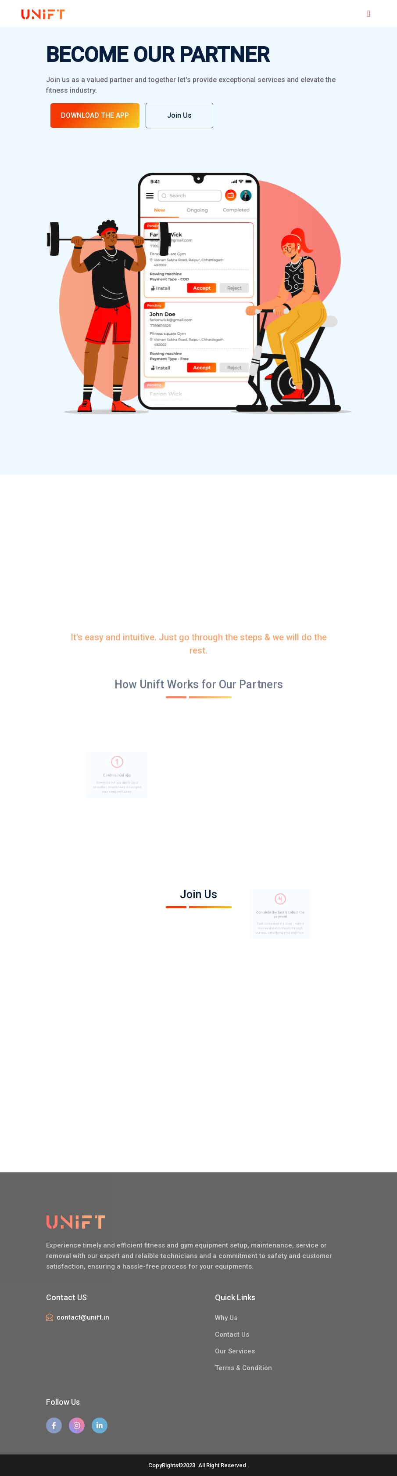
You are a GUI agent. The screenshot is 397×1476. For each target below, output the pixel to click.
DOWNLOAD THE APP (95, 115)
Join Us (180, 115)
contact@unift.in (83, 1317)
